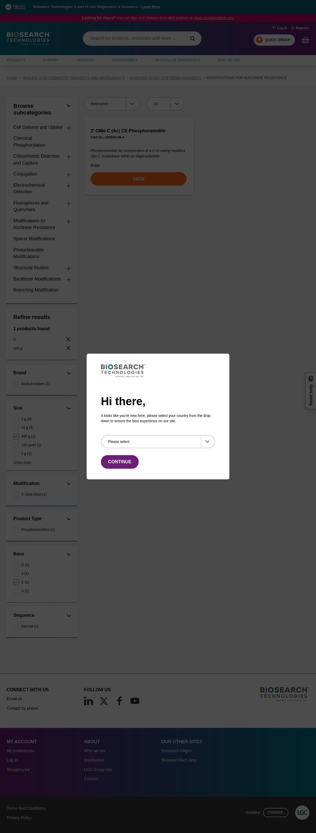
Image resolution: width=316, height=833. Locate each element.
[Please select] (158, 441)
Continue (119, 461)
